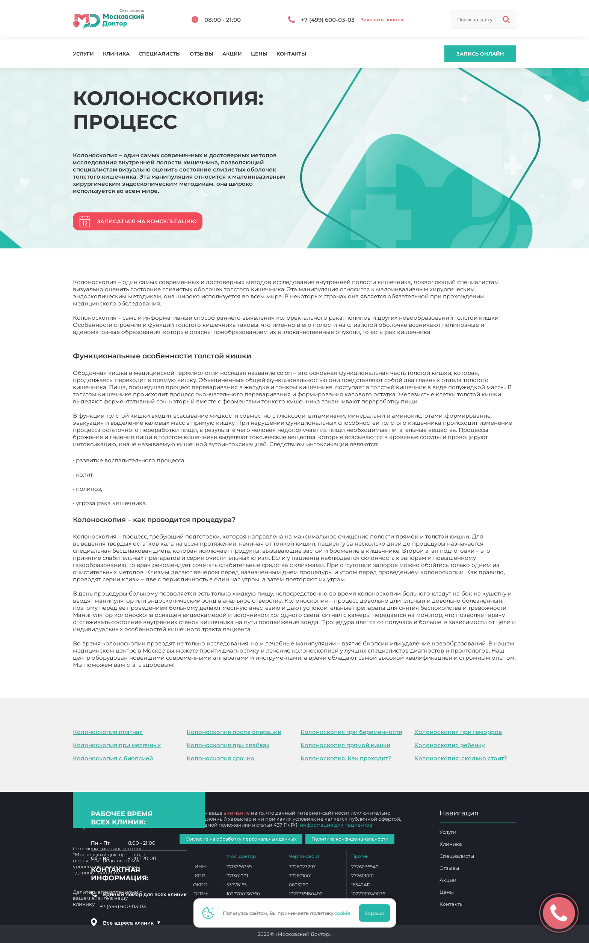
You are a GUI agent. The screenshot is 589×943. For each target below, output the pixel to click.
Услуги (83, 53)
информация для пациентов (336, 825)
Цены (259, 53)
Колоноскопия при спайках (228, 745)
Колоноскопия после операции (234, 731)
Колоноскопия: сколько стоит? (460, 758)
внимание (237, 813)
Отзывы (201, 53)
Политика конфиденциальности (349, 839)
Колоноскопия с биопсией (113, 758)
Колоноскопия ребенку (449, 745)
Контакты (291, 53)
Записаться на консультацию (146, 221)
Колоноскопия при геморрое (458, 731)
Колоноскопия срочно (220, 758)
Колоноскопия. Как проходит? (346, 758)
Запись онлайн (480, 54)
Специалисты (160, 53)
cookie (344, 913)
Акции (232, 53)
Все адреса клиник (132, 923)
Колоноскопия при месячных (117, 745)
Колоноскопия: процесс (211, 664)
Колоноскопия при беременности (351, 731)
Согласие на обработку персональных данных (241, 839)
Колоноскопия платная (108, 731)
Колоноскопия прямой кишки (345, 745)
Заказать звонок (382, 19)
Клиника (116, 53)
